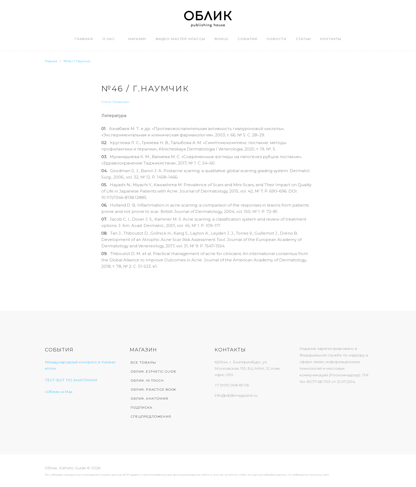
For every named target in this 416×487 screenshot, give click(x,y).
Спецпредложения (151, 416)
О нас (108, 39)
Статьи (303, 39)
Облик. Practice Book (153, 389)
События (247, 39)
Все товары (143, 362)
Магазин (137, 39)
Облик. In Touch (147, 380)
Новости (276, 39)
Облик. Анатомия (149, 398)
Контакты (330, 39)
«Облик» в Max (58, 391)
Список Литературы (115, 102)
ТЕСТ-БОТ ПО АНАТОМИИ (71, 380)
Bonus (221, 39)
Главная (84, 39)
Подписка (142, 407)
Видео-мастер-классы (180, 39)
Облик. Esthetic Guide (153, 371)
